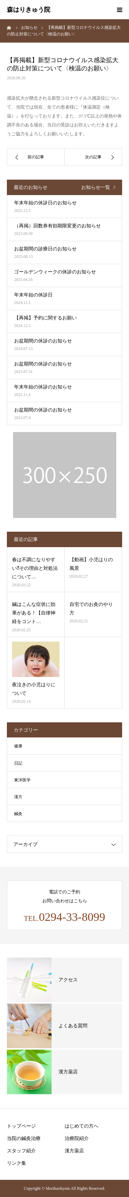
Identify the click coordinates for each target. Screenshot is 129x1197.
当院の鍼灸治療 (24, 1138)
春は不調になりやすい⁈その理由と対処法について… (35, 568)
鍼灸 (18, 813)
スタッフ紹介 (21, 1150)
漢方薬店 (74, 1150)
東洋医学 (22, 780)
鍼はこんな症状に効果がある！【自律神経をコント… (33, 613)
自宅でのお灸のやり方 (91, 609)
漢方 (18, 796)
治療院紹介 (77, 1138)
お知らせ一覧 (95, 187)
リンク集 (16, 1163)
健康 (18, 746)
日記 (18, 763)
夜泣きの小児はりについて (33, 689)
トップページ (21, 1126)
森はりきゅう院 (28, 10)
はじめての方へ (81, 1126)
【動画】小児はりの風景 (91, 564)
